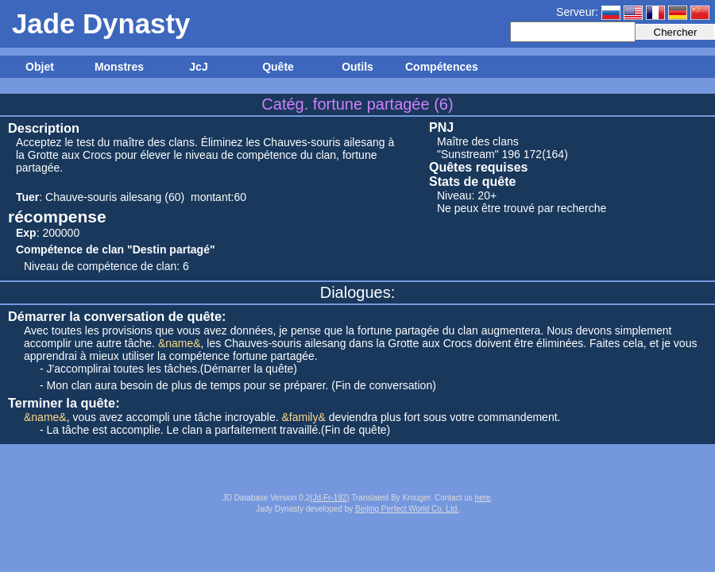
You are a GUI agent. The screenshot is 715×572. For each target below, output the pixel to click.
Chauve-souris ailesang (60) (114, 197)
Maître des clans (478, 141)
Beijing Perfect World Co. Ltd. (407, 508)
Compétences (441, 66)
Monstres (119, 66)
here (483, 497)
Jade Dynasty (101, 23)
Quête (278, 66)
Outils (357, 66)
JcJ (198, 66)
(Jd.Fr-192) (329, 497)
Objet (39, 66)
